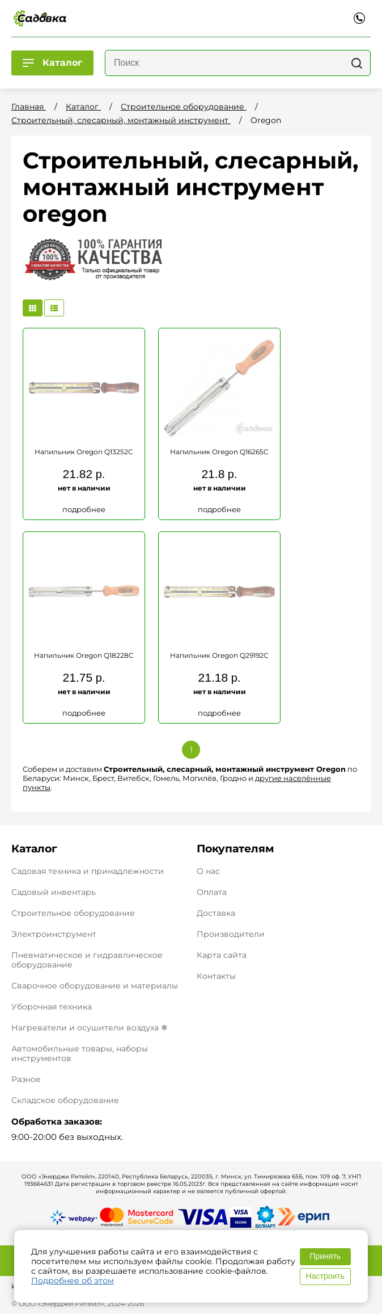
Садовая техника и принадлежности (87, 871)
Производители (231, 934)
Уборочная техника (51, 1007)
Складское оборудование (65, 1100)
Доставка (216, 913)
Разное (26, 1079)
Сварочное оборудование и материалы (94, 986)
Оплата (212, 892)
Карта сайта (222, 955)
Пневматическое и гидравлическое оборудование (87, 960)
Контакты (216, 976)
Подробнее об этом (72, 1280)
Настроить (325, 1276)
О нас (208, 871)
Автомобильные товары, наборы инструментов (79, 1053)
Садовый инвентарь (53, 892)
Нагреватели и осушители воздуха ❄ (89, 1028)
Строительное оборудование (73, 913)
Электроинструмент (53, 934)
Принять (325, 1256)
